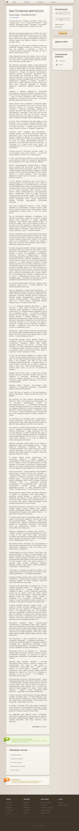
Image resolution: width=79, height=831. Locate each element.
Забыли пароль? (59, 24)
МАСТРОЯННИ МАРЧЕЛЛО (26, 11)
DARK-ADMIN (14, 17)
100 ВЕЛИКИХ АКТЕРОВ (28, 15)
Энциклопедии (14, 15)
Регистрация (58, 27)
